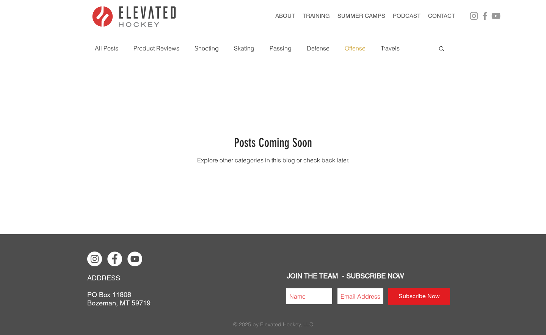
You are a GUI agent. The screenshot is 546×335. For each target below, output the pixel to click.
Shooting (207, 48)
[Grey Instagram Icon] (474, 16)
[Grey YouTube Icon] (496, 16)
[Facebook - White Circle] (114, 259)
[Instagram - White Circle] (94, 259)
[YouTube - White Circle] (134, 259)
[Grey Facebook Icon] (485, 16)
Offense (355, 48)
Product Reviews (156, 48)
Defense (318, 48)
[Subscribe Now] (419, 296)
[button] (361, 16)
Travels (390, 48)
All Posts (106, 48)
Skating (244, 48)
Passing (281, 48)
